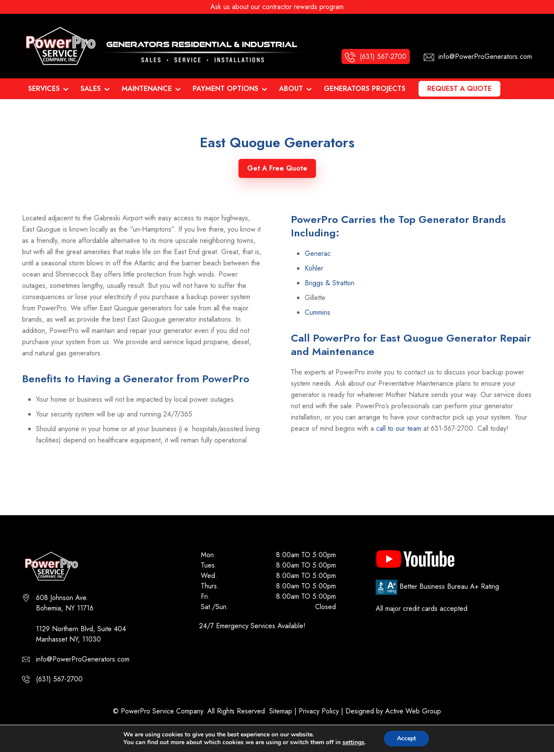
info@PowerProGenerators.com (82, 659)
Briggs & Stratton (329, 283)
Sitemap (280, 711)
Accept (406, 738)
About (291, 89)
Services (44, 89)
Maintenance (147, 89)
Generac (318, 253)
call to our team (398, 428)
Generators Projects (365, 89)
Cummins (317, 312)
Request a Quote (459, 89)
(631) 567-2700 (59, 679)
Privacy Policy (319, 711)
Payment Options (225, 89)
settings (353, 742)
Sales (91, 89)
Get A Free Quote (277, 168)
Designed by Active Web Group (393, 711)
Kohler (314, 268)
